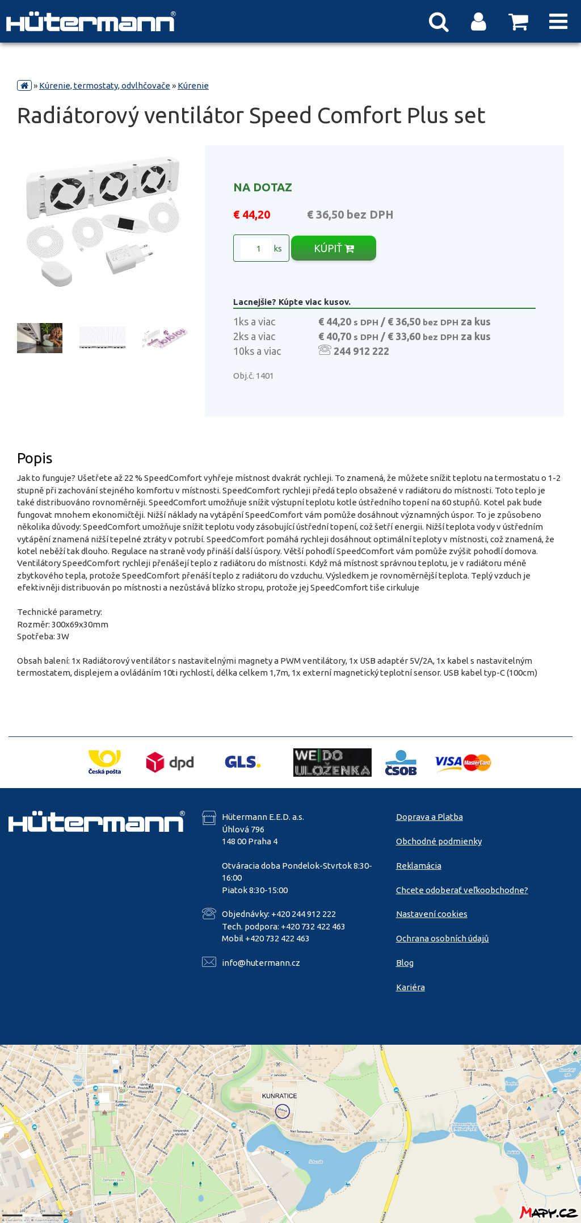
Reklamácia (418, 865)
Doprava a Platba (429, 817)
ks (261, 248)
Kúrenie (193, 85)
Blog (405, 962)
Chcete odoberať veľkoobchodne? (462, 890)
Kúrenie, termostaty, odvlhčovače (104, 85)
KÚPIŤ (334, 248)
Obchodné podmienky (439, 841)
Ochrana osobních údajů (442, 938)
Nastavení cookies (432, 914)
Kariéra (410, 987)
